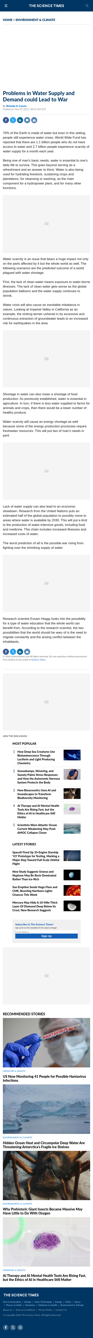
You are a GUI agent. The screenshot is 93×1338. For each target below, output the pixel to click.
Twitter (13, 120)
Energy (58, 1301)
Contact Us (61, 1309)
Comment (27, 120)
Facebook (6, 120)
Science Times (38, 659)
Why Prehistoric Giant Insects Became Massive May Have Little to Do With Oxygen (42, 1211)
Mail (34, 120)
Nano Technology (43, 1301)
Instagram (20, 1327)
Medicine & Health (47, 1305)
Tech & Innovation (12, 1301)
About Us (7, 1309)
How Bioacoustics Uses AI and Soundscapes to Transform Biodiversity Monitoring (36, 794)
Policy (68, 1301)
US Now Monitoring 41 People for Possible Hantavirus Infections (44, 1078)
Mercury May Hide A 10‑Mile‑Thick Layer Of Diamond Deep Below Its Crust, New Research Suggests (34, 906)
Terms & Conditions (25, 1309)
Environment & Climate (72, 1305)
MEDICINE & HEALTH (14, 1071)
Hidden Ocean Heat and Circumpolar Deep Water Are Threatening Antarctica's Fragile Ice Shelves (44, 1145)
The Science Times (46, 5)
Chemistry (30, 1305)
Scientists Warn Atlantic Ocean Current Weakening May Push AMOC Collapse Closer (37, 828)
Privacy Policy (45, 1309)
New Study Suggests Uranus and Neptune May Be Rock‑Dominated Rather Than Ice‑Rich (34, 875)
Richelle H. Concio (16, 106)
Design (27, 1301)
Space (78, 1301)
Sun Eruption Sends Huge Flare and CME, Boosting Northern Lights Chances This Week (34, 890)
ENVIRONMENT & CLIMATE (35, 20)
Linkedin (20, 120)
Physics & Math (14, 1305)
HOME (7, 20)
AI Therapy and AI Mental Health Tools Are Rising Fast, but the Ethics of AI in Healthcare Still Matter (44, 1277)
